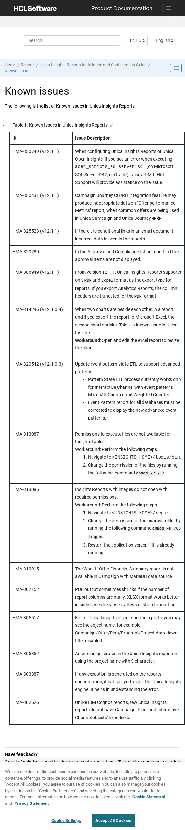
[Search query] (72, 40)
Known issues (18, 71)
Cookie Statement (148, 799)
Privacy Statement (32, 805)
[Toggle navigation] (168, 8)
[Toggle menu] (174, 21)
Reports (28, 64)
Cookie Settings (66, 823)
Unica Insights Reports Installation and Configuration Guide (93, 64)
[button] (4, 126)
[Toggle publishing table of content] (176, 68)
